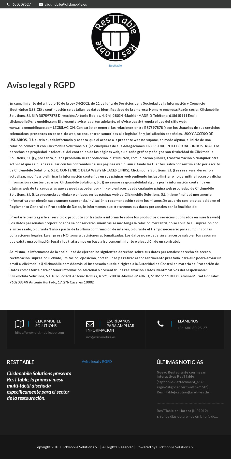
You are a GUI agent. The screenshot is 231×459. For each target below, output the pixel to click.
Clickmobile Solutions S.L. (176, 447)
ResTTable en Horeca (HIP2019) (182, 411)
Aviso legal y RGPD (97, 361)
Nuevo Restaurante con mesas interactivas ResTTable (181, 374)
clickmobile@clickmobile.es (63, 4)
